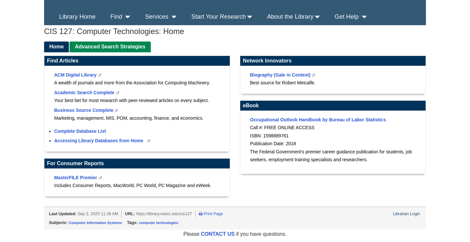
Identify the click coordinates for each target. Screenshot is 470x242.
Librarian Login (406, 214)
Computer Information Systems (95, 223)
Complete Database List (80, 131)
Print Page (211, 214)
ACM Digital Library (76, 75)
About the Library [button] (293, 16)
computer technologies (158, 223)
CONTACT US (218, 234)
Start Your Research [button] (221, 16)
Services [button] (161, 16)
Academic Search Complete (85, 92)
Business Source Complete (84, 110)
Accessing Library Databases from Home (99, 140)
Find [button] (120, 16)
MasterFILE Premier (76, 177)
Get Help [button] (351, 16)
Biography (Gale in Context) (281, 75)
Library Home (77, 16)
